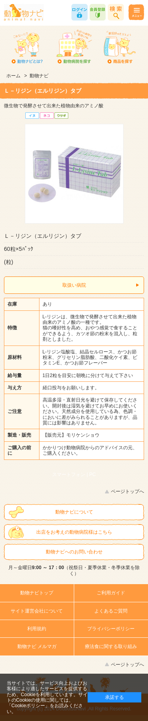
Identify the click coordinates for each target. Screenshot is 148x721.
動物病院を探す (73, 47)
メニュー (136, 12)
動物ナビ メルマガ (36, 646)
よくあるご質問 (110, 611)
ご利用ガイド (111, 593)
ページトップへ (127, 491)
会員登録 (98, 12)
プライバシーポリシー (111, 628)
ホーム (13, 75)
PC (92, 474)
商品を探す (119, 47)
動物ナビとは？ (27, 47)
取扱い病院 (74, 285)
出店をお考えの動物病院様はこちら (74, 532)
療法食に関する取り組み (111, 646)
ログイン (79, 12)
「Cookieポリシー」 (28, 705)
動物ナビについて (74, 512)
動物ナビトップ (36, 593)
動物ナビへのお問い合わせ (74, 552)
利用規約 (36, 628)
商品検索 (116, 12)
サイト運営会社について (37, 611)
